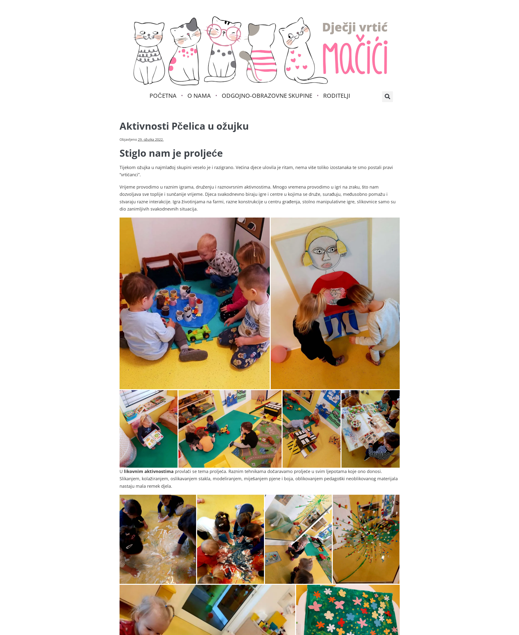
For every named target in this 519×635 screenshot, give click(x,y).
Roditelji (336, 95)
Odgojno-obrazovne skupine (267, 95)
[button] (387, 96)
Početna (162, 95)
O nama (199, 95)
